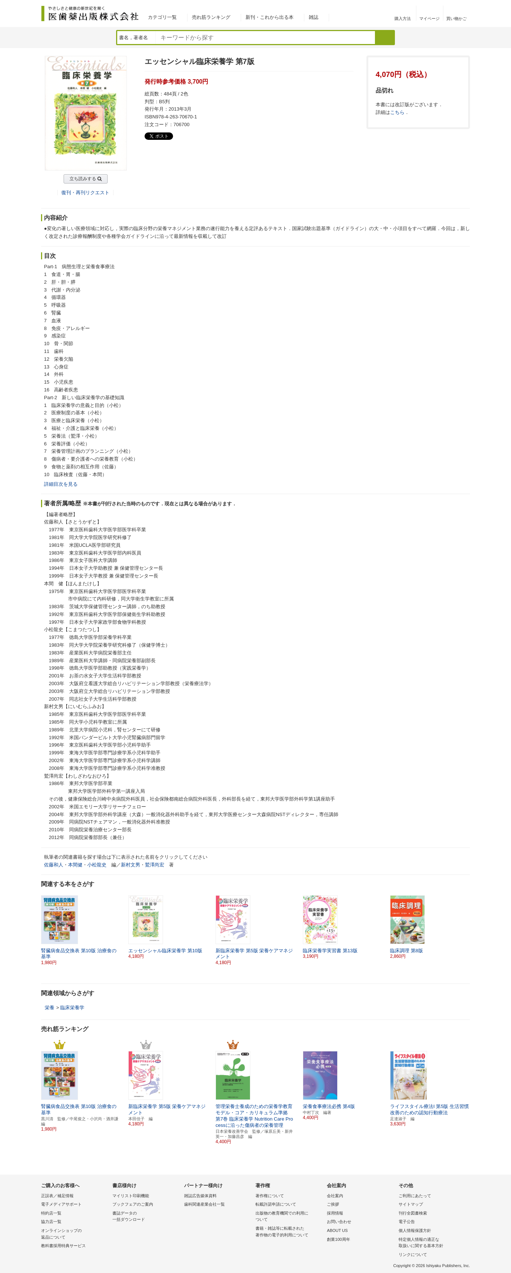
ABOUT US (337, 1230)
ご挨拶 (333, 1204)
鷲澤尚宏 (154, 865)
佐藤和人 (53, 865)
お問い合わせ (339, 1221)
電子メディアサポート (61, 1204)
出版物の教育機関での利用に (289, 1217)
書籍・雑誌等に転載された (289, 1232)
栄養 (49, 1007)
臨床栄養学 (72, 1007)
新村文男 (130, 865)
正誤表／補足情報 (57, 1195)
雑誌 (313, 17)
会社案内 (335, 1195)
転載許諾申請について (276, 1204)
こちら (397, 112)
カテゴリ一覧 (162, 17)
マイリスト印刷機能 (130, 1195)
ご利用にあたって (415, 1195)
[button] (465, 930)
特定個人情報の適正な (432, 1243)
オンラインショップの (75, 1234)
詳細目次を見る (61, 484)
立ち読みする (83, 178)
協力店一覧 (51, 1221)
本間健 (75, 865)
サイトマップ (411, 1204)
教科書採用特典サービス (63, 1245)
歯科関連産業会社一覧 (204, 1204)
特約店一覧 (51, 1213)
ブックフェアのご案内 (132, 1204)
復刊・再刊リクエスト (85, 192)
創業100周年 (338, 1239)
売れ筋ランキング (211, 17)
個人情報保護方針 (415, 1230)
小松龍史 (96, 865)
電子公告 (407, 1221)
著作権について (270, 1195)
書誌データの (146, 1217)
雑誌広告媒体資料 (200, 1195)
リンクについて (413, 1254)
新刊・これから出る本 (270, 17)
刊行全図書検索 (413, 1213)
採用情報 (335, 1213)
